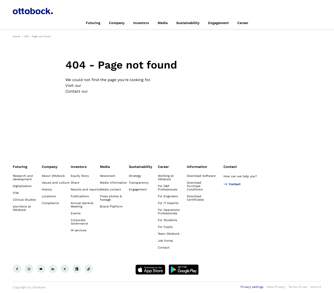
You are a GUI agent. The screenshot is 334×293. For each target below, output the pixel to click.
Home (16, 36)
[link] (93, 23)
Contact (230, 167)
